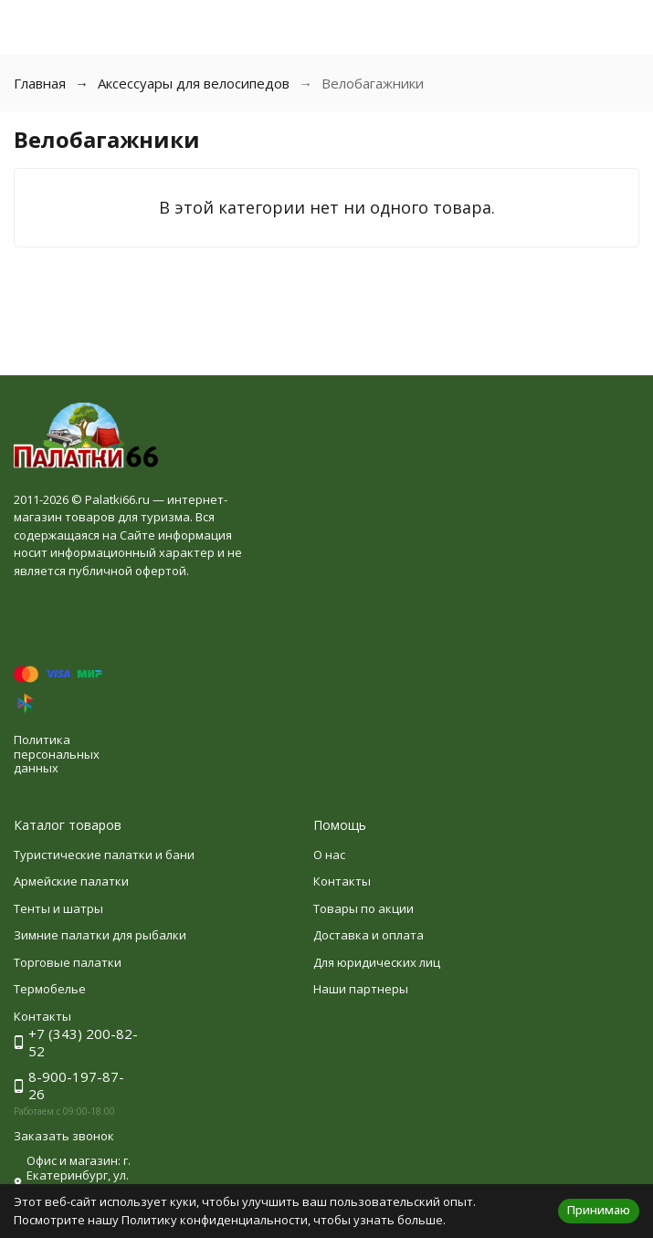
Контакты (342, 881)
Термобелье (50, 989)
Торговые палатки (67, 962)
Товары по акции (363, 908)
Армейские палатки (71, 881)
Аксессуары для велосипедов (194, 83)
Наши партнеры (360, 989)
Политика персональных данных (57, 753)
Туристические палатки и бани (104, 854)
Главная (40, 83)
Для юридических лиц (376, 962)
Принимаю (598, 1209)
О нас (329, 854)
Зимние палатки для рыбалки (100, 935)
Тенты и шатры (58, 908)
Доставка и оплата (368, 935)
